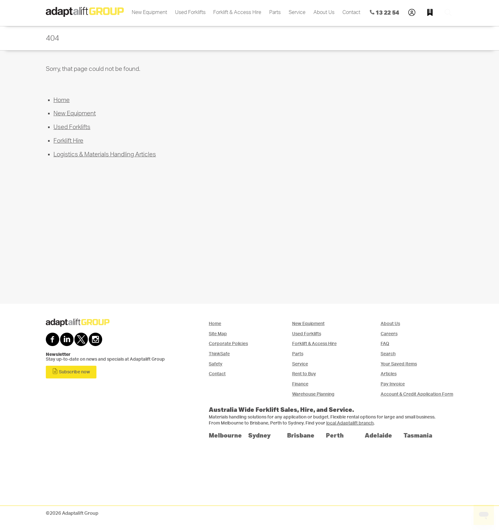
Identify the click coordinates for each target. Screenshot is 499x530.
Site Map (218, 333)
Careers (389, 333)
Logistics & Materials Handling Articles (104, 155)
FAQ (385, 343)
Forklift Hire (68, 141)
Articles (389, 373)
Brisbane (300, 435)
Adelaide (378, 435)
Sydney (259, 435)
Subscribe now (71, 371)
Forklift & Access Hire (237, 12)
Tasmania (418, 435)
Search (388, 353)
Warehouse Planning (313, 394)
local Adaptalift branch (350, 423)
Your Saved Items (399, 364)
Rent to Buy (304, 373)
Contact (351, 12)
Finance (300, 384)
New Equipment (149, 12)
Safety (215, 364)
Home (61, 100)
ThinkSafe (219, 353)
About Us (323, 12)
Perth (335, 435)
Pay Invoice (393, 384)
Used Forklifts (190, 12)
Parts (275, 12)
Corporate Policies (228, 343)
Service (297, 12)
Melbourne (225, 435)
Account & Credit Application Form (417, 394)
